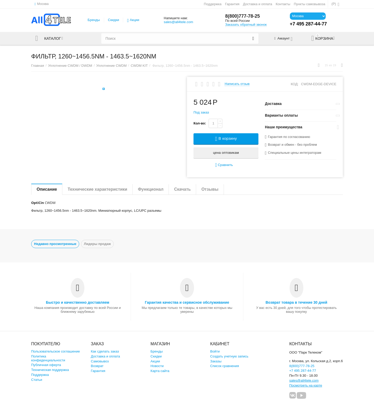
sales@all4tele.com (178, 22)
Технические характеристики (97, 189)
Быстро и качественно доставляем (77, 302)
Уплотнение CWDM (111, 66)
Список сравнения (224, 366)
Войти (214, 351)
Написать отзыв (237, 84)
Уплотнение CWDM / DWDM (70, 66)
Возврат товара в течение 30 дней (296, 302)
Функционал (150, 189)
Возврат (97, 366)
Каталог (52, 38)
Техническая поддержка (50, 370)
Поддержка (213, 4)
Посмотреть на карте (305, 385)
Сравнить (224, 165)
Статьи (36, 380)
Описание (47, 189)
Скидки (113, 20)
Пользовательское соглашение (55, 351)
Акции (134, 20)
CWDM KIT (139, 66)
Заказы (216, 361)
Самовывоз (100, 361)
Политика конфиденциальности (48, 358)
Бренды (94, 20)
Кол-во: (199, 123)
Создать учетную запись (229, 356)
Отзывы (209, 189)
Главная (37, 66)
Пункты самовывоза (309, 4)
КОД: (294, 84)
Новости (157, 366)
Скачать (182, 189)
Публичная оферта (46, 365)
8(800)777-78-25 (242, 16)
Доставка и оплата (257, 4)
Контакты (283, 4)
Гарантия (232, 4)
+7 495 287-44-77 (302, 371)
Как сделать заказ (105, 351)
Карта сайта (160, 371)
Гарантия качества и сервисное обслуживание (187, 302)
